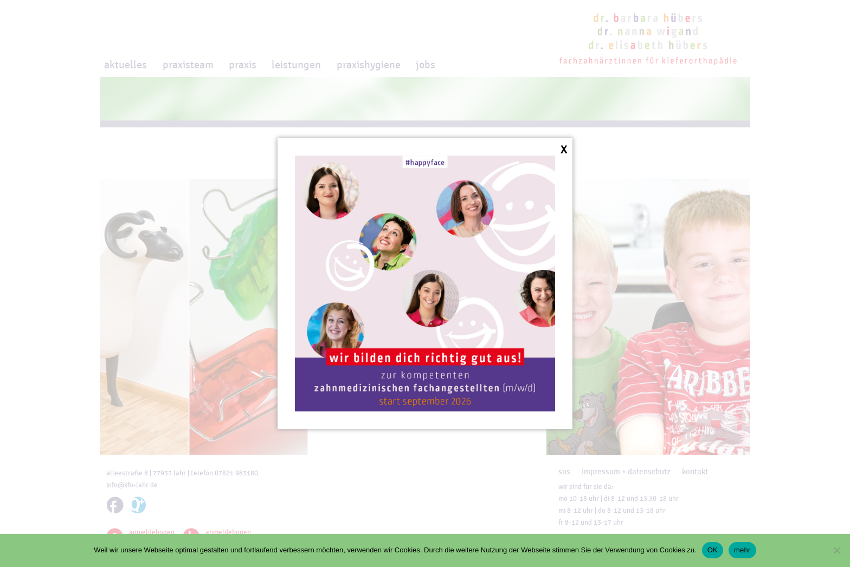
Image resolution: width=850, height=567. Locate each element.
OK (712, 550)
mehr (742, 550)
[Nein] (836, 550)
